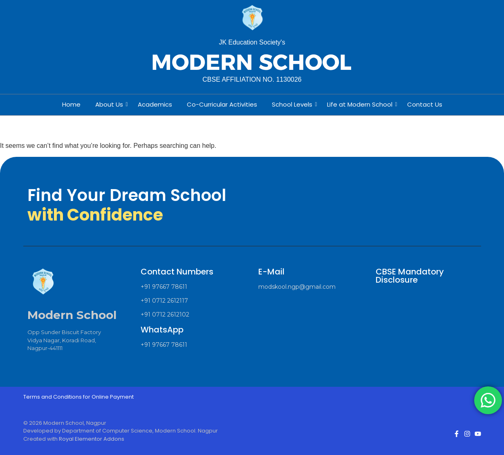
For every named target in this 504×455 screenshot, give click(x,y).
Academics (155, 104)
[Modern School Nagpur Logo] (252, 18)
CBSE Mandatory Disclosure (410, 275)
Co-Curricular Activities (222, 104)
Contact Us (424, 104)
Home (71, 104)
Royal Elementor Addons (91, 439)
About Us (110, 104)
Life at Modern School (361, 104)
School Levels (294, 104)
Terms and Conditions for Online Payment (78, 397)
